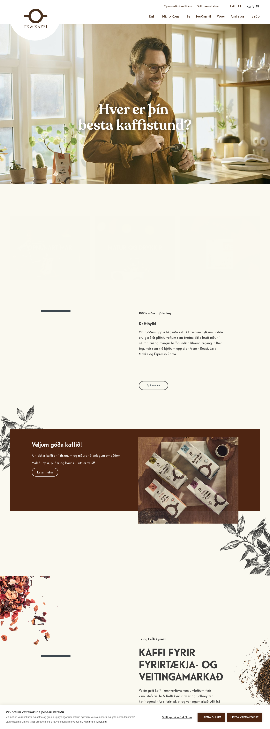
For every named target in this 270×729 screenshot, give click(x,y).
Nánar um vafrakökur (95, 721)
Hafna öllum (211, 717)
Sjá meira (153, 392)
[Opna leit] (236, 6)
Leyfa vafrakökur (244, 717)
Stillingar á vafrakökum (177, 717)
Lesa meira (45, 479)
